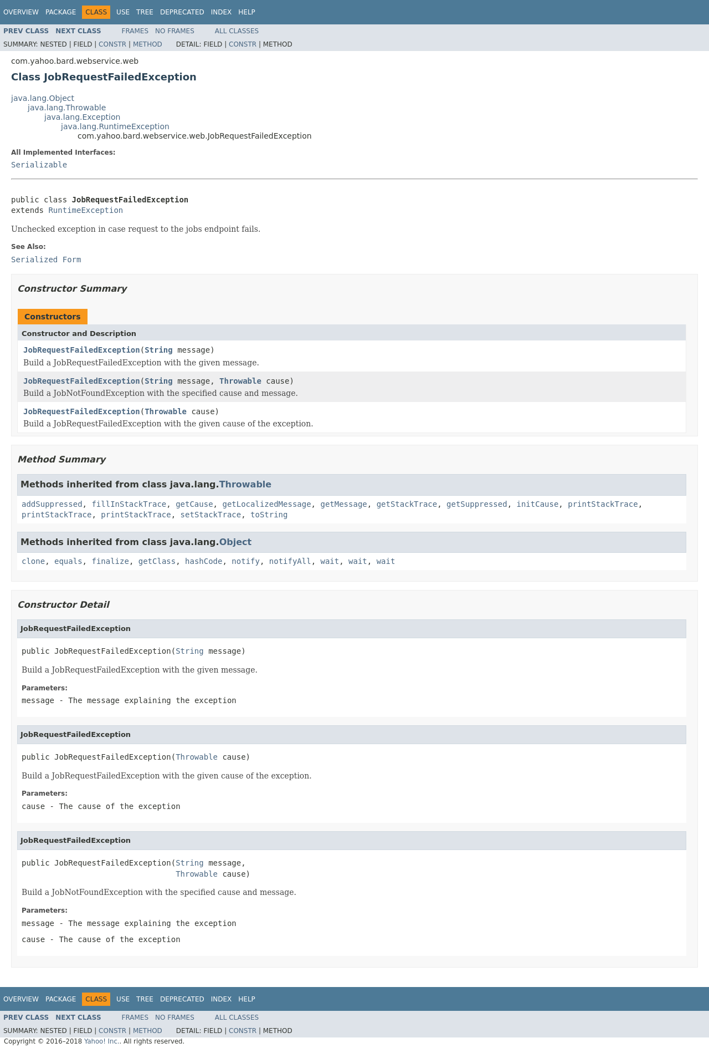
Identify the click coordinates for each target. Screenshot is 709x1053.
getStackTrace (407, 504)
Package (60, 12)
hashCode (203, 561)
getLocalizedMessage (266, 504)
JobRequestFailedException (81, 349)
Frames (135, 31)
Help (246, 12)
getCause (194, 504)
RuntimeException (85, 210)
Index (221, 12)
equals (68, 561)
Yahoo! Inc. (102, 1041)
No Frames (174, 31)
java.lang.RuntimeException (115, 126)
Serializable (39, 164)
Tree (144, 12)
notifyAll (290, 561)
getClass (157, 561)
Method (147, 44)
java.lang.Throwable (67, 107)
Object (235, 542)
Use (123, 12)
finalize (110, 561)
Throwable (240, 381)
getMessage (343, 504)
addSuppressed (52, 504)
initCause (538, 504)
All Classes (237, 31)
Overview (21, 12)
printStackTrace (603, 504)
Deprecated (182, 12)
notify (246, 561)
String (159, 349)
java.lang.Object (42, 98)
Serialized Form (46, 259)
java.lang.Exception (82, 117)
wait (330, 561)
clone (33, 561)
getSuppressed (476, 504)
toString (268, 514)
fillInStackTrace (128, 504)
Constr (112, 44)
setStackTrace (211, 514)
